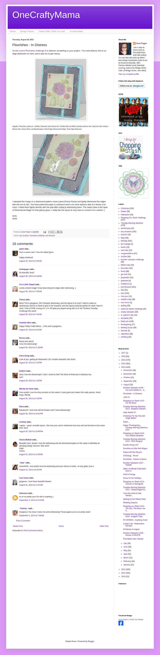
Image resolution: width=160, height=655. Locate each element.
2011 (123, 573)
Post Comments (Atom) (33, 530)
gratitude (124, 281)
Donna (22, 338)
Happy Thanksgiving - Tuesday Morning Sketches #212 (135, 427)
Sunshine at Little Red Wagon (135, 448)
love (122, 293)
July (125, 543)
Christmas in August (131, 529)
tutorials (124, 331)
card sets (124, 250)
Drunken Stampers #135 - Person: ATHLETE (133, 534)
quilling (123, 306)
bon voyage (125, 244)
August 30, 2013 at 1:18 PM (30, 381)
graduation (125, 277)
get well (124, 274)
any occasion (24, 235)
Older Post (104, 526)
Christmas (125, 208)
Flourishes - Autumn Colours (134, 459)
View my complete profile (128, 74)
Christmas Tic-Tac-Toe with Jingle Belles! (134, 417)
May (126, 550)
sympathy (125, 318)
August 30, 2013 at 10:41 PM (31, 414)
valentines (125, 334)
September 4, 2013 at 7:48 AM (31, 515)
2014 (123, 364)
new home (125, 302)
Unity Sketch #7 (129, 412)
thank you (125, 321)
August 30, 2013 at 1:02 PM (30, 363)
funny (123, 271)
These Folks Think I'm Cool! (51, 31)
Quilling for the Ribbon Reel (134, 499)
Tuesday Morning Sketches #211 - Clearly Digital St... (134, 488)
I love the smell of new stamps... (132, 494)
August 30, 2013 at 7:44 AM (30, 314)
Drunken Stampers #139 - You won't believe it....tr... (134, 389)
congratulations (127, 253)
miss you (124, 296)
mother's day (126, 299)
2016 (123, 356)
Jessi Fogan (141, 43)
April (126, 554)
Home (13, 31)
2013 (123, 367)
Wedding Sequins (130, 503)
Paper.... (126, 422)
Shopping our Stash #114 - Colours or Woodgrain (134, 483)
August (127, 385)
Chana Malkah (25, 440)
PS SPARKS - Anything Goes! (135, 520)
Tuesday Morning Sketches (132, 223)
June (126, 547)
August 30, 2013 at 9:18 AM (30, 330)
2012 (123, 569)
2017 (123, 353)
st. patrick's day (127, 315)
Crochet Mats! (76, 31)
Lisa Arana (24, 478)
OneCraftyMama (46, 15)
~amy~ (22, 463)
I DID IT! (126, 397)
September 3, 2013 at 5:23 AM (31, 500)
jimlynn (22, 371)
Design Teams (27, 31)
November (128, 374)
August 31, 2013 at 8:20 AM (30, 470)
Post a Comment (23, 521)
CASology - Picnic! (130, 456)
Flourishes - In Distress (132, 393)
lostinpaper (24, 269)
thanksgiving (126, 324)
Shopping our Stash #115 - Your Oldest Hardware (134, 434)
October (127, 377)
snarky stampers (127, 312)
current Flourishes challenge (31, 51)
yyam (21, 249)
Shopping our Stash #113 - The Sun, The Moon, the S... (134, 508)
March (126, 558)
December (128, 370)
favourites (125, 268)
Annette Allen (25, 323)
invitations (125, 284)
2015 (123, 360)
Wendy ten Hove (26, 389)
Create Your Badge (136, 619)
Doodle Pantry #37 (130, 445)
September (128, 381)
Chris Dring (24, 356)
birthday (124, 241)
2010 (123, 576)
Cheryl (22, 300)
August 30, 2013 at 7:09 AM (30, 291)
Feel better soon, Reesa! (133, 539)
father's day (125, 265)
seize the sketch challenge (131, 309)
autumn (124, 235)
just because (50, 235)
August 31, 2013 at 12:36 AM (31, 454)
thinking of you (127, 328)
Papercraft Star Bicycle (132, 452)
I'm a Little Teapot (27, 284)
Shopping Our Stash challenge (133, 218)
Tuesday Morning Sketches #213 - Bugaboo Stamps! (134, 408)
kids (122, 290)
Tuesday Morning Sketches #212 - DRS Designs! (134, 440)
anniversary (125, 228)
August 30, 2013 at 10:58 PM (31, 431)
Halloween (125, 215)
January (127, 565)
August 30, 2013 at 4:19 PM (30, 398)
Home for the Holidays (132, 478)
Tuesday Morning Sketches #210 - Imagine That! (134, 515)
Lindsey (22, 422)
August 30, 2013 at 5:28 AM (30, 276)
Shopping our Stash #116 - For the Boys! (134, 402)
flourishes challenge (37, 235)
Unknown (23, 493)
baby (123, 238)
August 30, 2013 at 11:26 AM (31, 347)
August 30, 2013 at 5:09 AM (30, 261)
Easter (123, 211)
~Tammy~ (23, 508)
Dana (21, 407)
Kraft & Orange (129, 474)
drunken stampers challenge (132, 260)
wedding (124, 337)
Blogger (91, 641)
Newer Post (18, 526)
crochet (124, 256)
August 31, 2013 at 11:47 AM (31, 485)
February (127, 561)
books (123, 247)
